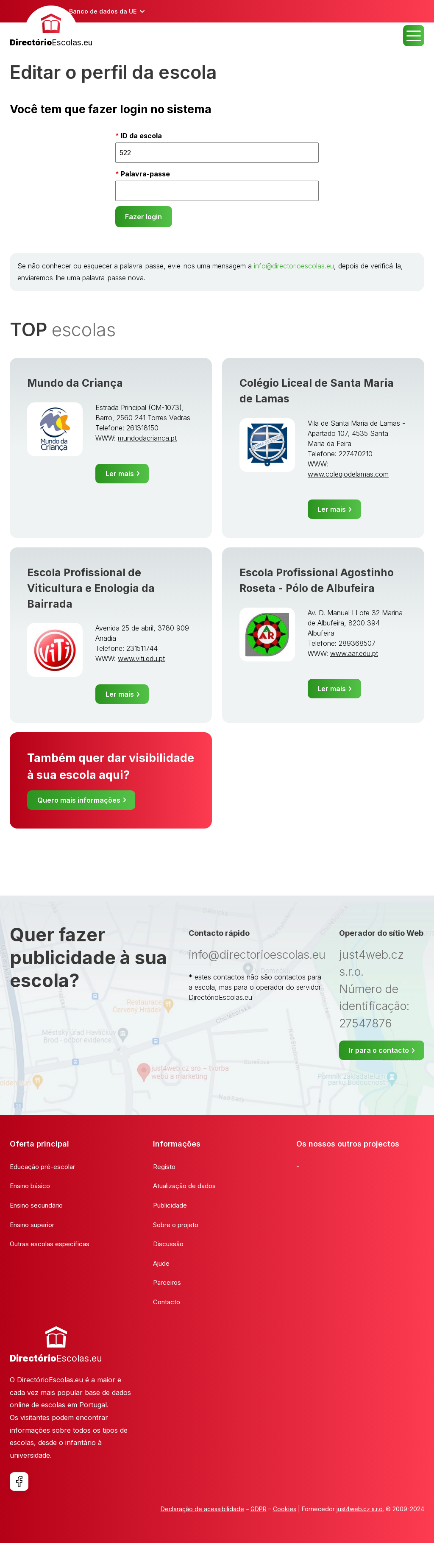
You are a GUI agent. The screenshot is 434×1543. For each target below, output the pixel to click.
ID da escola (141, 135)
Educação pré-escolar (42, 1167)
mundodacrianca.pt (147, 438)
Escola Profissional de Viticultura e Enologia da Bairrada (91, 588)
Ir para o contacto (379, 1050)
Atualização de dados (184, 1186)
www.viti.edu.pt (141, 658)
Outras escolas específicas (49, 1244)
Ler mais (120, 473)
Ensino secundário (36, 1205)
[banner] (51, 27)
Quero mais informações (78, 800)
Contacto (166, 1302)
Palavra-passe (145, 174)
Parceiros (167, 1282)
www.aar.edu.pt (354, 653)
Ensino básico (30, 1186)
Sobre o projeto (175, 1225)
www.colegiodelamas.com (348, 474)
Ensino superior (32, 1225)
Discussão (168, 1244)
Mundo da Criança (75, 383)
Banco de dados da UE (102, 11)
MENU (413, 35)
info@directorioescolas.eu (294, 266)
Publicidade (170, 1205)
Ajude (161, 1263)
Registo (164, 1167)
